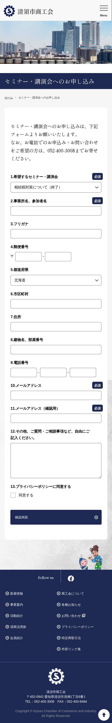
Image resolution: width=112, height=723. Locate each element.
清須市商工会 (28, 11)
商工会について (73, 593)
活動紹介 (16, 616)
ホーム (9, 97)
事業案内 (16, 604)
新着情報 (16, 593)
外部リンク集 (71, 649)
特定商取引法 (71, 638)
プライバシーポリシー (78, 627)
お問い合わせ (71, 616)
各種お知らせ (71, 604)
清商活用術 (18, 627)
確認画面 (21, 517)
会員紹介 (16, 638)
